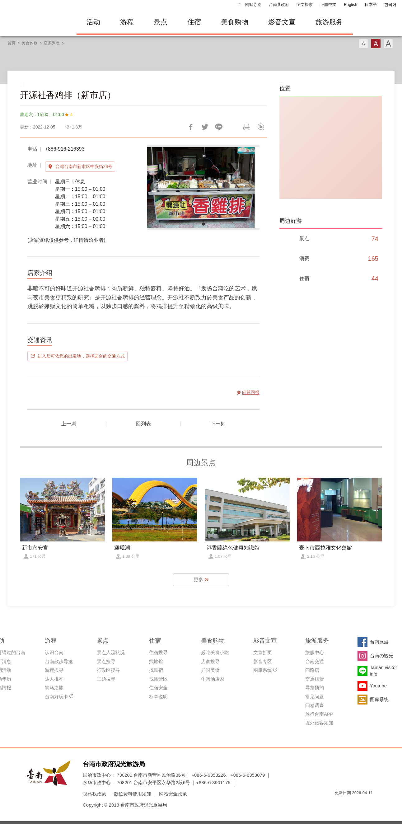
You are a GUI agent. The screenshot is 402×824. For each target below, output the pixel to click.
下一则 (218, 423)
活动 (93, 22)
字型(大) (388, 43)
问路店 (312, 670)
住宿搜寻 (158, 652)
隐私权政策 (94, 793)
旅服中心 (314, 652)
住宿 (194, 22)
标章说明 (158, 696)
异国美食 (210, 670)
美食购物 (234, 22)
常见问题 (314, 696)
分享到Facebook (191, 127)
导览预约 (314, 687)
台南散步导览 (59, 661)
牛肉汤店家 (212, 678)
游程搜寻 (54, 670)
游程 (127, 22)
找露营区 (158, 678)
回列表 (143, 423)
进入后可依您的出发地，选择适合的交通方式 (81, 355)
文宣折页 (262, 652)
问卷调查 (314, 705)
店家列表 (52, 43)
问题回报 (261, 127)
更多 (198, 579)
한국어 (390, 4)
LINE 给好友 (219, 127)
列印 (247, 127)
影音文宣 (282, 22)
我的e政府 (339, 804)
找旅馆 (156, 661)
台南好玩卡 (56, 696)
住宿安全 (158, 687)
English (350, 4)
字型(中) (376, 43)
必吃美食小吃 (215, 652)
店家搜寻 (210, 661)
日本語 (371, 4)
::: (239, 4)
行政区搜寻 (108, 670)
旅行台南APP (319, 714)
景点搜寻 (106, 661)
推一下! (205, 127)
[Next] (249, 187)
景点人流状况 (111, 652)
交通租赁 (314, 678)
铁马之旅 (54, 687)
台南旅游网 (36, 22)
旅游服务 (329, 22)
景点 (160, 22)
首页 (11, 43)
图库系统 (262, 670)
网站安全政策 (173, 793)
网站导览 (253, 4)
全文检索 (305, 4)
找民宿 (156, 670)
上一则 (68, 423)
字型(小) (363, 43)
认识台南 (54, 652)
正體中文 (328, 4)
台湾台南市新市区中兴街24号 (84, 166)
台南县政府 (279, 4)
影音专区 (262, 661)
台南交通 (314, 661)
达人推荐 (54, 678)
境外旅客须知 (319, 722)
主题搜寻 (106, 678)
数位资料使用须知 (132, 793)
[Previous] (157, 187)
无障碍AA (361, 804)
